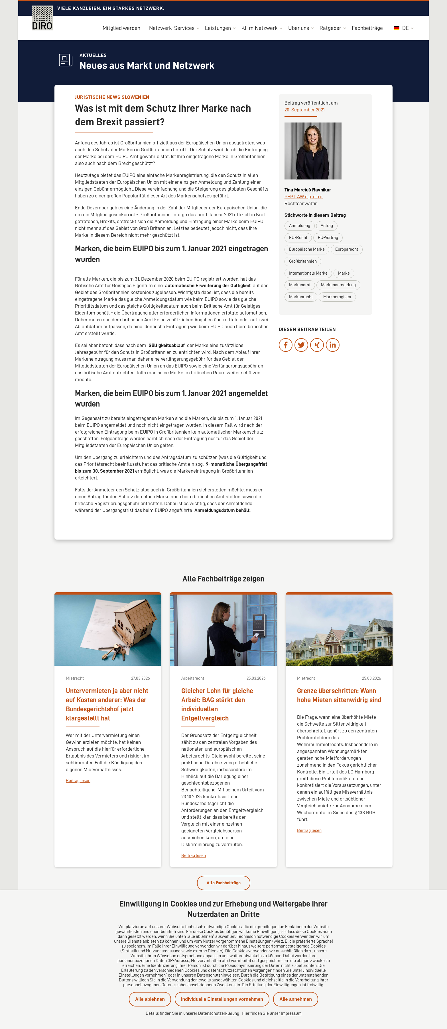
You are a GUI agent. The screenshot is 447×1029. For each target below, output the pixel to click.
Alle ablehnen (150, 999)
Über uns (298, 28)
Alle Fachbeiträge (224, 883)
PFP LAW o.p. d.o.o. (304, 196)
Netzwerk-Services (171, 28)
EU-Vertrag (328, 237)
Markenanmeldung (338, 285)
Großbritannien (303, 261)
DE (401, 28)
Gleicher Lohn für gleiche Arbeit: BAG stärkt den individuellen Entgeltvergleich (217, 704)
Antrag (327, 225)
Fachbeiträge (367, 28)
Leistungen (218, 28)
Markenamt (299, 285)
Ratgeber (330, 28)
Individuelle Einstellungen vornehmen (222, 999)
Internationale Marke (308, 273)
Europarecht (346, 249)
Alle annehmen (295, 999)
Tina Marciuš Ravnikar (308, 189)
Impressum (291, 1013)
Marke (344, 273)
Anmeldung (299, 225)
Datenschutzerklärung (218, 1013)
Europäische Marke (307, 249)
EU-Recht (298, 237)
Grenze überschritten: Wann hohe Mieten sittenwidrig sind (339, 695)
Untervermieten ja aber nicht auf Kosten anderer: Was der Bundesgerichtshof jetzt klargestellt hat (107, 704)
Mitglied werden (121, 28)
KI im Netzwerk (259, 28)
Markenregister (337, 297)
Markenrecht (301, 297)
